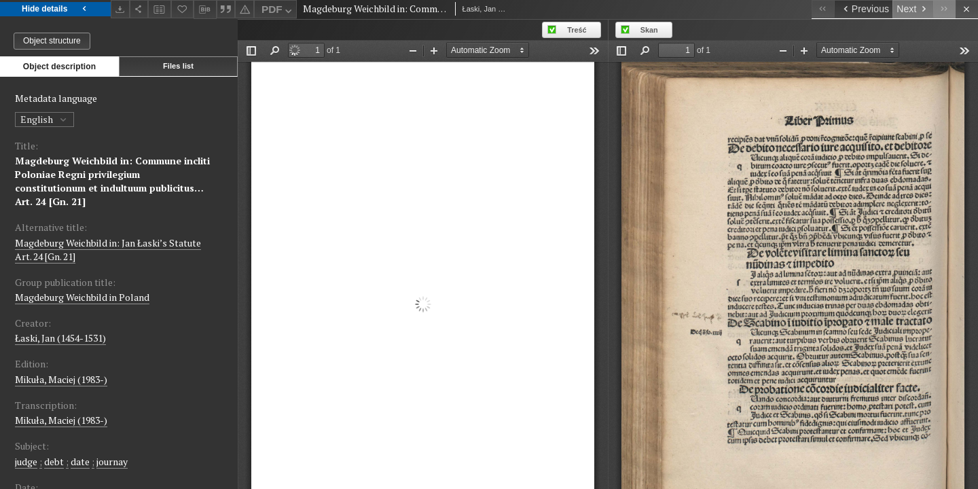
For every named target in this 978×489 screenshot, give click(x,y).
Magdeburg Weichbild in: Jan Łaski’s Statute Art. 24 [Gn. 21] (108, 249)
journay (112, 461)
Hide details (55, 9)
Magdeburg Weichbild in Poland (82, 297)
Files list (178, 66)
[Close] (967, 9)
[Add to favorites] (182, 9)
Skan (649, 30)
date (80, 461)
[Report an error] (244, 9)
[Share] (139, 9)
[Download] (120, 9)
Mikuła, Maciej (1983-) (61, 379)
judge (26, 461)
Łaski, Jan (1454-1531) (60, 337)
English (44, 119)
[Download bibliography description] (205, 9)
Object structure (52, 41)
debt (54, 461)
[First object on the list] (823, 9)
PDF (278, 11)
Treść (576, 30)
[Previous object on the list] (863, 9)
